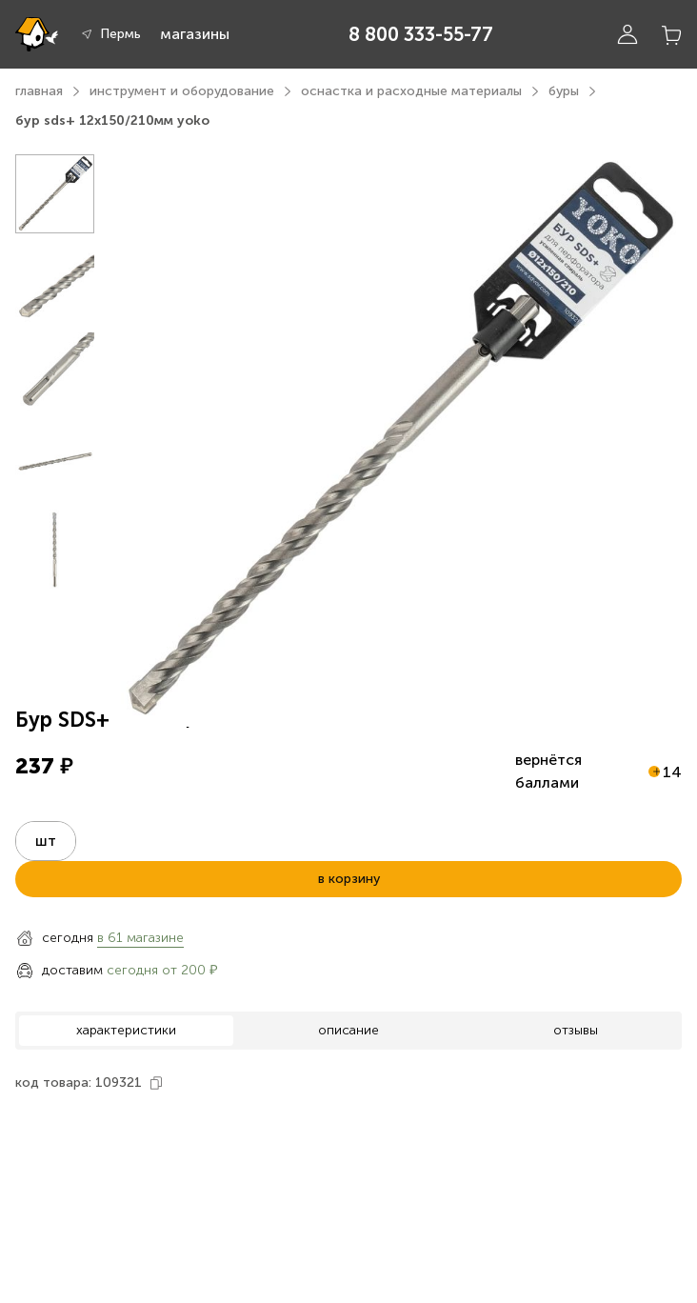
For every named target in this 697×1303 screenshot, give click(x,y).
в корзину (349, 879)
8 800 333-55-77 (420, 34)
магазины (194, 34)
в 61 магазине (140, 938)
